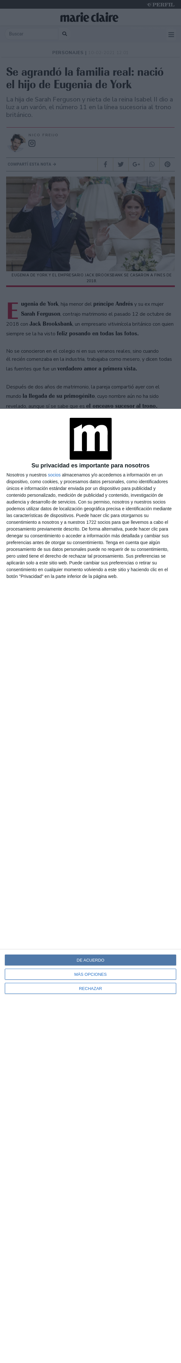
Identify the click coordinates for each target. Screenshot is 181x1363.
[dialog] (90, 886)
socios (54, 475)
